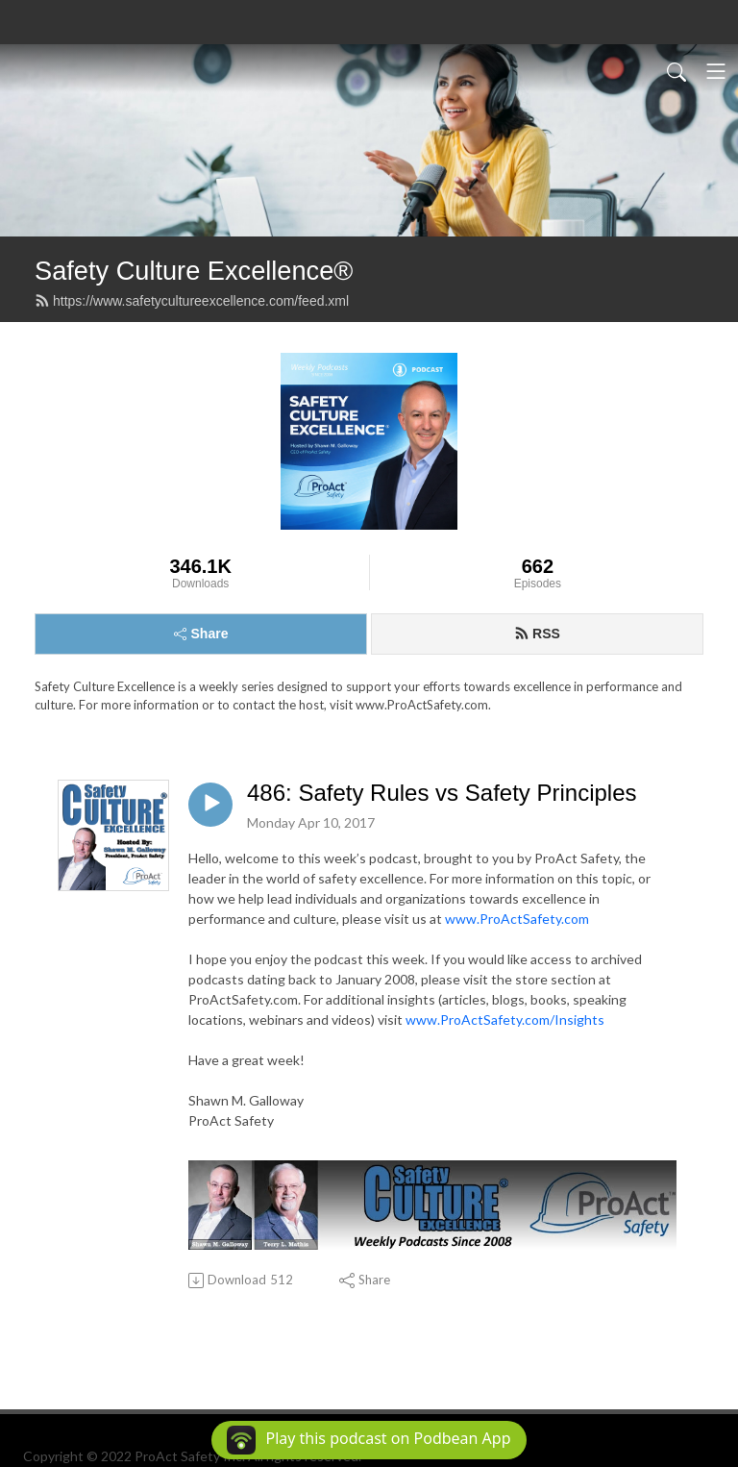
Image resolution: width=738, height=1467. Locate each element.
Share (201, 633)
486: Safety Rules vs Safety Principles (442, 793)
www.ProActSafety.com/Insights (505, 1019)
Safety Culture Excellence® (194, 271)
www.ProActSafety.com (517, 918)
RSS (537, 633)
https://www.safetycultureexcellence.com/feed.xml (192, 301)
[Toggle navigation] (716, 71)
